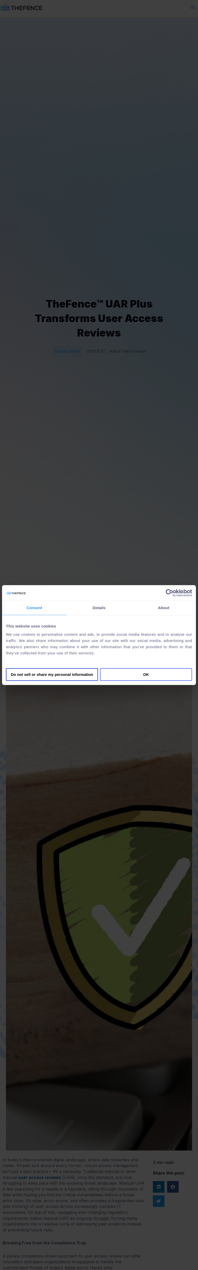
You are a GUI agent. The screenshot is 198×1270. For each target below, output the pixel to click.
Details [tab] (99, 608)
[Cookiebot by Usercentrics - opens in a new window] (169, 593)
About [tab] (163, 608)
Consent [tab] (34, 608)
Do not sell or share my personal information (52, 674)
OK (146, 674)
